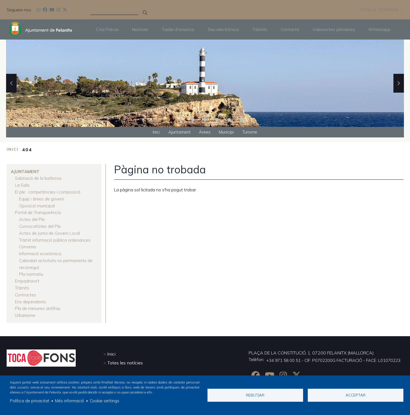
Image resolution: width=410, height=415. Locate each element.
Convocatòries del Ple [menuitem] (40, 225)
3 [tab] (193, 119)
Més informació (70, 400)
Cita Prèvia (107, 29)
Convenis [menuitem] (28, 244)
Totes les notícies (125, 358)
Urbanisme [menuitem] (25, 311)
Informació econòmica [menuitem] (40, 251)
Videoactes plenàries (333, 29)
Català (366, 9)
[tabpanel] (205, 83)
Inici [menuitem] (154, 132)
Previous (11, 83)
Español (389, 9)
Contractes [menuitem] (26, 291)
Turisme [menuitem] (251, 132)
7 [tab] (241, 119)
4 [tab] (205, 119)
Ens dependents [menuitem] (31, 298)
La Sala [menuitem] (22, 185)
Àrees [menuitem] (205, 132)
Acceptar (356, 394)
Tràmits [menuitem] (22, 284)
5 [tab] (217, 119)
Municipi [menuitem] (227, 132)
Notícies (140, 29)
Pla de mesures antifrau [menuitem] (38, 304)
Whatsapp (379, 29)
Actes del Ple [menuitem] (32, 218)
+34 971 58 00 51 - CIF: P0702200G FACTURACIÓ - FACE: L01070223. (328, 356)
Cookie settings (106, 400)
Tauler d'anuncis (178, 29)
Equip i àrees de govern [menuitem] (42, 198)
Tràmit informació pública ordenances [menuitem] (55, 238)
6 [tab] (229, 119)
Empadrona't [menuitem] (27, 278)
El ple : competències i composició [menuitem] (48, 191)
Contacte (290, 29)
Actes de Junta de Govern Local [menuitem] (50, 231)
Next (398, 83)
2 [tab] (180, 119)
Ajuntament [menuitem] (178, 132)
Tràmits (259, 29)
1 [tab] (168, 119)
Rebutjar (255, 394)
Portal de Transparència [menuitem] (38, 211)
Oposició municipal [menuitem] (37, 205)
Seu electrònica (223, 29)
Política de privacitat (29, 400)
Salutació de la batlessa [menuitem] (38, 178)
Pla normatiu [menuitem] (31, 271)
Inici (13, 149)
